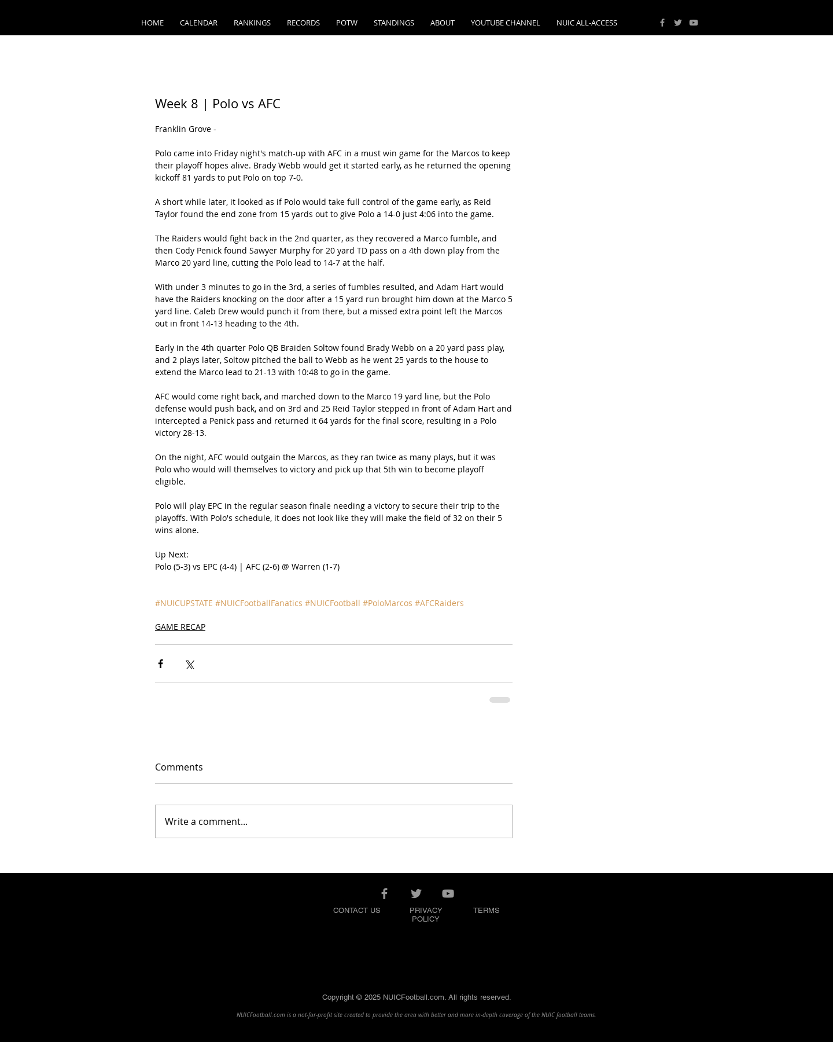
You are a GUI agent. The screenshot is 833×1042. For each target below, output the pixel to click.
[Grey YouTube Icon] (693, 22)
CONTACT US (357, 910)
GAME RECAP (180, 626)
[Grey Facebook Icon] (662, 22)
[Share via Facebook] (160, 663)
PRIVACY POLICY (426, 914)
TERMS (486, 910)
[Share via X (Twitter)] (188, 663)
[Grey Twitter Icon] (678, 22)
